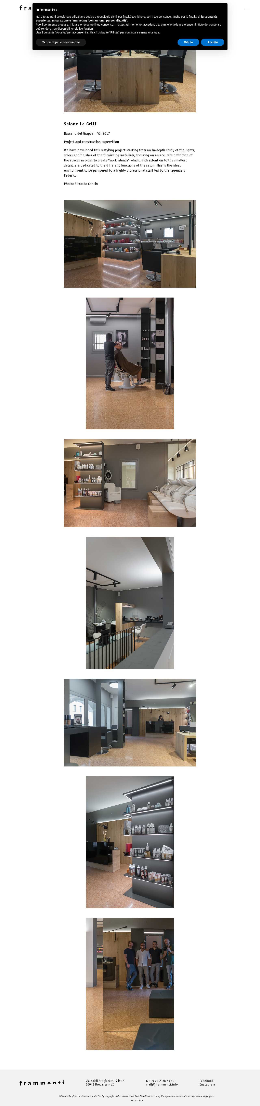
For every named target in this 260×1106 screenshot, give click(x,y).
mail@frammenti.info (162, 1084)
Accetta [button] (212, 42)
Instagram (207, 1084)
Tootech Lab (136, 1101)
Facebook (206, 1081)
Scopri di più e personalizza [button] (61, 42)
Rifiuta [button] (188, 42)
